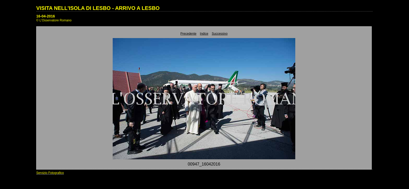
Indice (204, 33)
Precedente (188, 33)
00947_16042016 (204, 164)
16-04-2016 (45, 16)
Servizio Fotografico (50, 173)
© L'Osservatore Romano (53, 20)
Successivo (220, 33)
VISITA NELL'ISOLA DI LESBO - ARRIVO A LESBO (98, 8)
